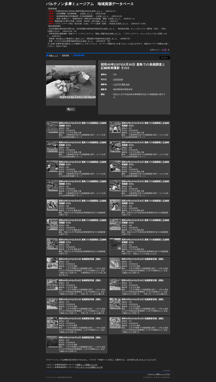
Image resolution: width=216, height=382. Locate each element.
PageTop (167, 370)
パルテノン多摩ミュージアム (158, 374)
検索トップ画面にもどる (87, 365)
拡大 (71, 109)
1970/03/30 (118, 79)
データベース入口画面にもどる (89, 367)
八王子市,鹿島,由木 (121, 84)
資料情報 (65, 55)
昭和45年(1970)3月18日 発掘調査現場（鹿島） (80, 259)
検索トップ (52, 56)
